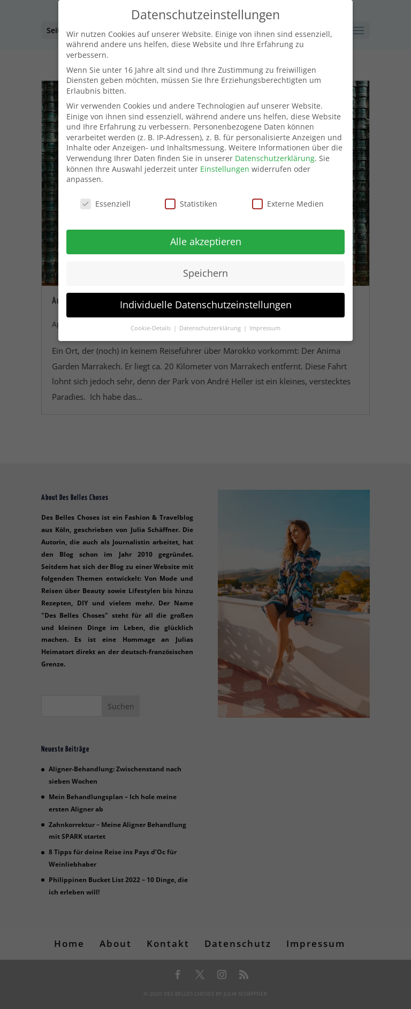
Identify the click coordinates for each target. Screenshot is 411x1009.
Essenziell (105, 201)
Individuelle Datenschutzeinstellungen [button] (206, 301)
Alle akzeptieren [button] (205, 238)
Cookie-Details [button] (151, 325)
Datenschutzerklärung (275, 155)
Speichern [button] (205, 270)
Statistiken (191, 201)
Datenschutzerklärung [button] (210, 325)
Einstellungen (224, 166)
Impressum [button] (264, 325)
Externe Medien (288, 201)
